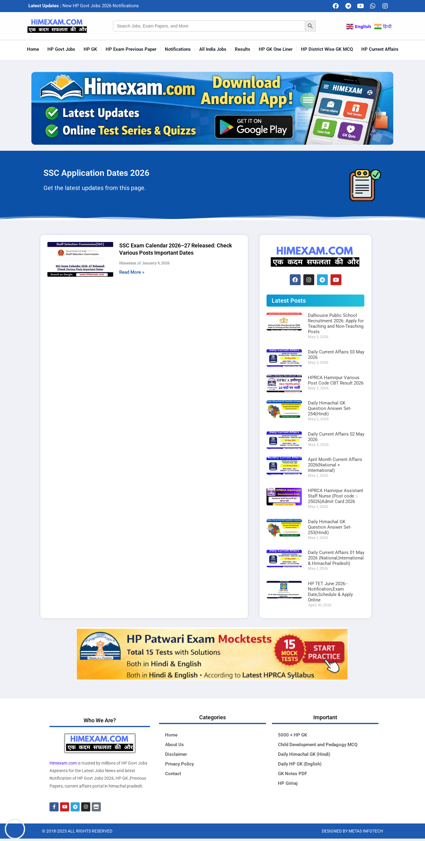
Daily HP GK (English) (299, 764)
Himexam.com (63, 763)
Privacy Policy (179, 764)
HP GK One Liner (275, 49)
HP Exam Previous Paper (131, 49)
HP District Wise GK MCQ (327, 49)
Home (33, 49)
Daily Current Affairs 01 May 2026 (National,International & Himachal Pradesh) (336, 558)
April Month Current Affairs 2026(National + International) (335, 465)
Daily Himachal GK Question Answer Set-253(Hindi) (329, 527)
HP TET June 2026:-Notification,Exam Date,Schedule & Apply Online (330, 592)
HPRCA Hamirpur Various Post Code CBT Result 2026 (335, 380)
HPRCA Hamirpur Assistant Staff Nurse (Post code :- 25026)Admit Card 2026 (335, 496)
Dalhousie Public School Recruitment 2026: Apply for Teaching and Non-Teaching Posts (336, 323)
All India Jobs (212, 49)
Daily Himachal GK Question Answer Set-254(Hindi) (329, 408)
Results (242, 49)
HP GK (90, 49)
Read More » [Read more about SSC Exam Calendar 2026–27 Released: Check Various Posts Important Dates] (131, 272)
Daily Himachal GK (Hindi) (304, 754)
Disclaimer (176, 754)
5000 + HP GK (292, 735)
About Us (174, 744)
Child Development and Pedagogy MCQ (317, 744)
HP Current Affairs (379, 49)
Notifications (178, 49)
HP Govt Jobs (61, 49)
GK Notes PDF (292, 773)
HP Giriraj (288, 783)
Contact (173, 773)
